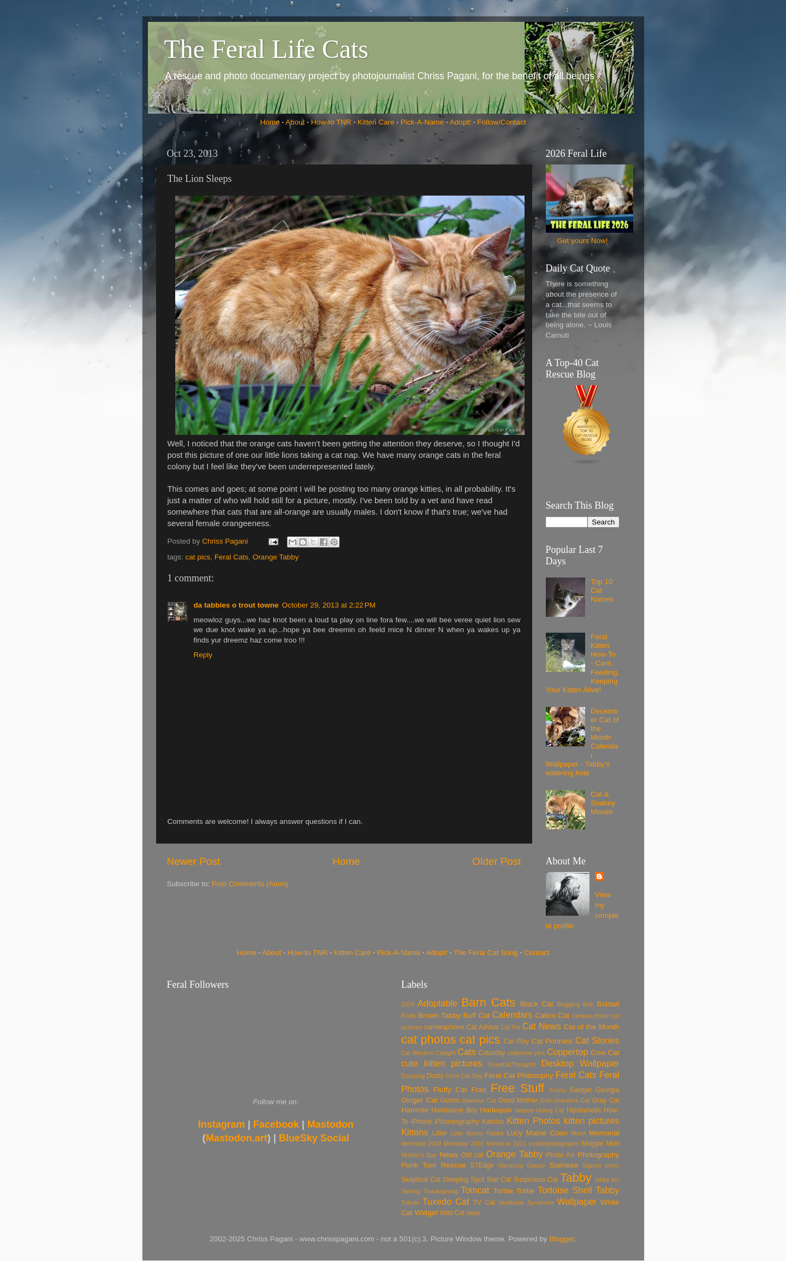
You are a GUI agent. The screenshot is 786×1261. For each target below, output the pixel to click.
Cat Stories (597, 1040)
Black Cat (536, 1004)
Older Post (496, 861)
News (448, 1155)
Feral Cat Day (463, 1076)
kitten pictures (592, 1121)
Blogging (568, 1004)
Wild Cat (452, 1213)
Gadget (581, 1090)
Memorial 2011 (506, 1143)
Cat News (541, 1026)
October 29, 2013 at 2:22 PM (329, 605)
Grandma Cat (572, 1100)
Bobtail (608, 1004)
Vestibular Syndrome (526, 1202)
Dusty (435, 1076)
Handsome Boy (454, 1110)
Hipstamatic (584, 1110)
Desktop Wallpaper (580, 1063)
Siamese (563, 1165)
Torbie (503, 1191)
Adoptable (437, 1003)
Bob (588, 1004)
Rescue (453, 1165)
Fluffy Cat (450, 1090)
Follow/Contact (501, 122)
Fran (478, 1090)
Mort (612, 1143)
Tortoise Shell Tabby (578, 1190)
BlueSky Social (314, 1138)
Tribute (410, 1202)
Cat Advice (483, 1027)
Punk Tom (418, 1165)
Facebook (276, 1124)
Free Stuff (517, 1088)
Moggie (592, 1143)
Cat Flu (510, 1027)
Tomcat (475, 1190)
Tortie (525, 1191)
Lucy (514, 1133)
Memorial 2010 (464, 1143)
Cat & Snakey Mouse (603, 803)
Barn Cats (488, 1002)
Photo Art (560, 1155)
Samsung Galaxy (521, 1165)
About (295, 122)
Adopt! (460, 122)
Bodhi (408, 1015)
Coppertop (567, 1052)
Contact (537, 952)
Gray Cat (606, 1100)
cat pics (198, 557)
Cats (466, 1052)
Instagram (221, 1124)
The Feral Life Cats (266, 48)
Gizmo (449, 1100)
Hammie (414, 1110)
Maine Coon (547, 1133)
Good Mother (518, 1100)
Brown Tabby (439, 1015)
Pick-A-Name (422, 122)
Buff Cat (476, 1015)
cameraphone (444, 1027)
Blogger (561, 1239)
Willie (474, 1213)
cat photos (428, 1039)
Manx (578, 1133)
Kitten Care (376, 122)
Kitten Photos (533, 1121)
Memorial (604, 1133)
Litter (439, 1133)
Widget (426, 1213)
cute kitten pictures (441, 1063)
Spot (477, 1179)
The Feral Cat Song (486, 952)
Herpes (524, 1110)
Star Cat (498, 1179)
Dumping (413, 1076)
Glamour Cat (479, 1100)
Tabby (576, 1178)
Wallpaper (577, 1201)
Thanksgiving (440, 1191)
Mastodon (330, 1124)
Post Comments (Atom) (250, 884)
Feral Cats (231, 557)
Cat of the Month (592, 1027)
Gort (545, 1100)
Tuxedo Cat (445, 1201)
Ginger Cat (419, 1100)
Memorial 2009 (421, 1143)
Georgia (607, 1090)
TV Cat (484, 1202)
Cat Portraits (552, 1041)
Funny (558, 1090)
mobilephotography (554, 1143)
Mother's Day (419, 1155)
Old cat (472, 1155)
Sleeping (455, 1179)
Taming (410, 1191)
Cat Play (516, 1041)
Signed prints (600, 1165)
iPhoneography (456, 1122)
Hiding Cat (550, 1110)
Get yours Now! (582, 241)
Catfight (446, 1053)
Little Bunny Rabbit (477, 1133)
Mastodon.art (236, 1138)
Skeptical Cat (420, 1179)
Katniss (493, 1122)
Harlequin (496, 1110)
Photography (598, 1155)
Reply (203, 655)
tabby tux (607, 1179)
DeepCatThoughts (512, 1064)
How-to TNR (331, 122)
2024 (407, 1004)
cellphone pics (526, 1053)
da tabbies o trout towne (236, 605)
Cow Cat (605, 1052)
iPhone (421, 1122)
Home (270, 122)
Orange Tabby (276, 557)
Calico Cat (552, 1015)
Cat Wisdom (417, 1053)
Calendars (512, 1015)
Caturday (492, 1053)
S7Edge (481, 1165)
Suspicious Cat (535, 1179)
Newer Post (194, 861)
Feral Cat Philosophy (518, 1075)
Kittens (414, 1132)
